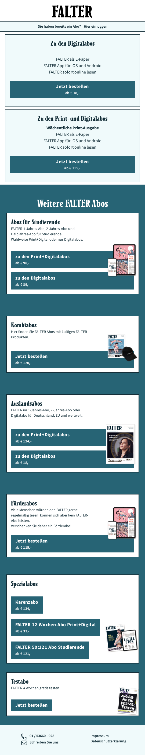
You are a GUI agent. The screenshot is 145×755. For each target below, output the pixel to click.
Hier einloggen (95, 26)
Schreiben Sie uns (44, 742)
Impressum (99, 736)
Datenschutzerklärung (108, 741)
